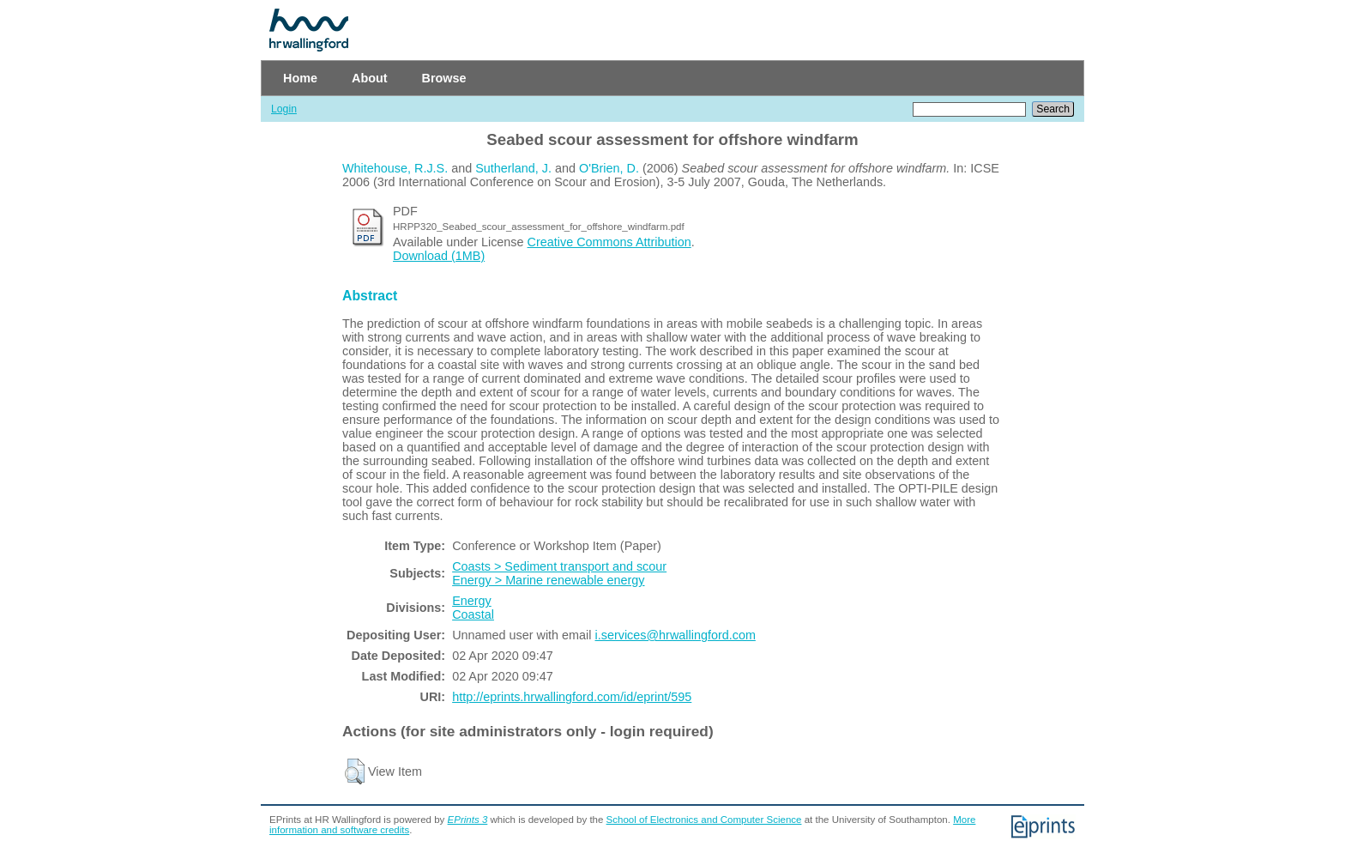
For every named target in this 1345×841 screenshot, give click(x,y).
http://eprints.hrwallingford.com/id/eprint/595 (571, 697)
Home (300, 78)
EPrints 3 (468, 819)
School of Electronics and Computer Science (704, 819)
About (370, 78)
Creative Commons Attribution (609, 242)
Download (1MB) (439, 256)
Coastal (473, 614)
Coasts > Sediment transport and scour (559, 566)
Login (284, 109)
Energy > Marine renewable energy (548, 580)
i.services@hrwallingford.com (675, 635)
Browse (444, 78)
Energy (472, 601)
